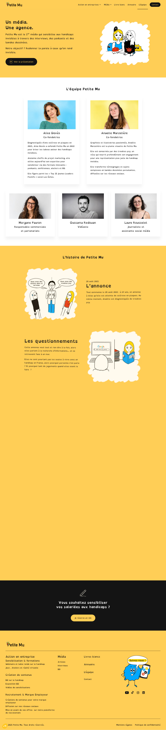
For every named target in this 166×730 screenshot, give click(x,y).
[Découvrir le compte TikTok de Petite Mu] (132, 692)
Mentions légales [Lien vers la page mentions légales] (124, 724)
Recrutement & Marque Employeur (27, 695)
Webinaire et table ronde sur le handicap (25, 664)
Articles (61, 661)
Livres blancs (92, 657)
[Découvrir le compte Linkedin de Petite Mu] (143, 692)
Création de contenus (19, 675)
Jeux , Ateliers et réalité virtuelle (22, 667)
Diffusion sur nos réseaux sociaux (22, 706)
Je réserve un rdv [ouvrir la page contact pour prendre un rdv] (83, 618)
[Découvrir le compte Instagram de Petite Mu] (138, 692)
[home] (15, 5)
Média (62, 656)
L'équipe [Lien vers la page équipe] (89, 672)
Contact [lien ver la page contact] (88, 679)
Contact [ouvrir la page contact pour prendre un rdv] (155, 4)
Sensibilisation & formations (23, 661)
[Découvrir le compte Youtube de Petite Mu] (127, 692)
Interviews (63, 665)
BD (59, 669)
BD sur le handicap (15, 680)
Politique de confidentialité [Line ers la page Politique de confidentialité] (147, 724)
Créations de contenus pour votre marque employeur (26, 701)
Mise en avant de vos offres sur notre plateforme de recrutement (30, 711)
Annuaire (89, 664)
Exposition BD (12, 683)
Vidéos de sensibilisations (18, 687)
